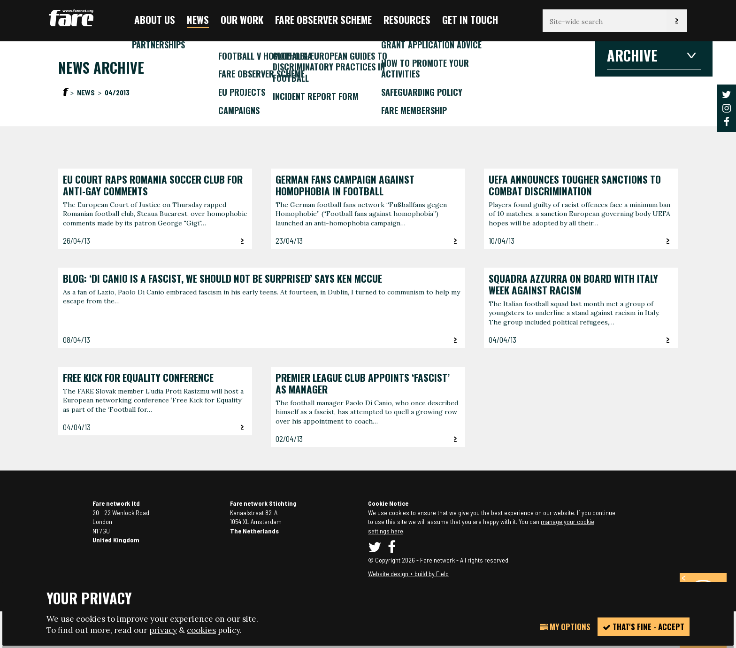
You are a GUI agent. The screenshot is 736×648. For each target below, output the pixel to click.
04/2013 (117, 92)
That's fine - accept (643, 627)
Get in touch (470, 19)
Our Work (242, 19)
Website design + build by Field (408, 574)
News (198, 19)
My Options (565, 627)
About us (154, 19)
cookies (201, 630)
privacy (163, 630)
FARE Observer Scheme (323, 19)
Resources (406, 19)
